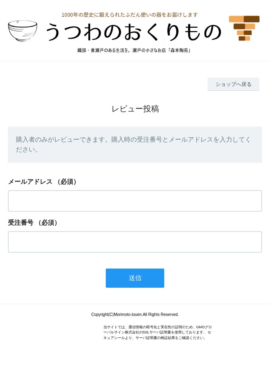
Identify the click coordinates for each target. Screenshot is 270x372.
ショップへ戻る (234, 84)
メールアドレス (30, 181)
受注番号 (20, 222)
